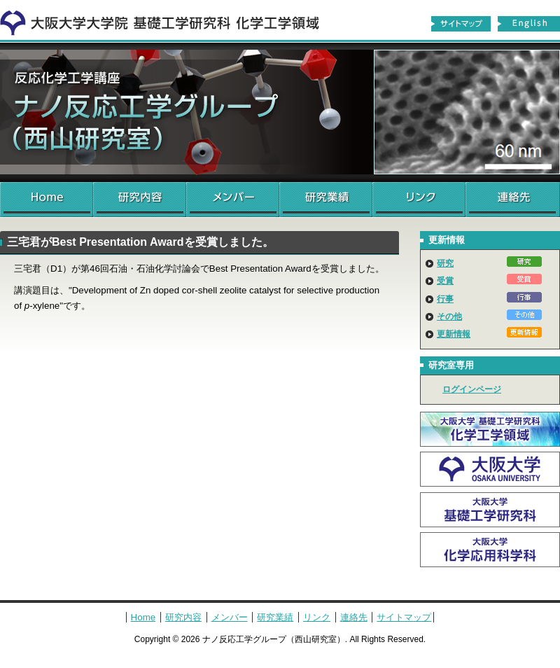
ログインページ (471, 389)
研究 (445, 263)
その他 (449, 316)
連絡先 (512, 199)
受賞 (445, 281)
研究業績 (325, 199)
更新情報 (453, 334)
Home (46, 199)
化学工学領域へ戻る (168, 19)
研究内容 (139, 199)
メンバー (232, 199)
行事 (445, 299)
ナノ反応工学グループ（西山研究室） (280, 112)
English (529, 24)
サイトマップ (460, 24)
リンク (418, 199)
